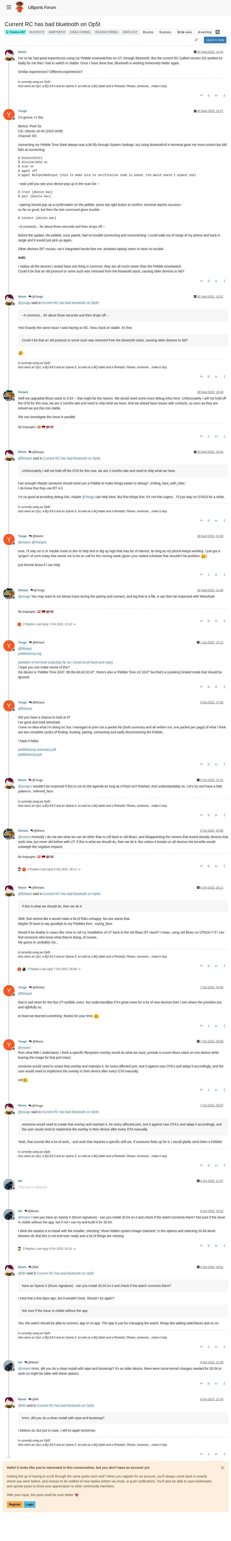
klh (20, 1181)
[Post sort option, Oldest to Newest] (196, 40)
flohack (23, 392)
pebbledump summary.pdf (37, 749)
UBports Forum (42, 7)
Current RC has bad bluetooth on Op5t (70, 303)
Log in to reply (215, 40)
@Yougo (35, 296)
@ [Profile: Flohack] (39, 542)
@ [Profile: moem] (24, 542)
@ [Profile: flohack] (25, 458)
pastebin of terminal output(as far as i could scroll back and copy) (65, 662)
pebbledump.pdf (30, 754)
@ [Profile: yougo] (24, 303)
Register (14, 1504)
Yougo (22, 111)
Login (29, 1504)
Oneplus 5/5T (15, 32)
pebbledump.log (30, 653)
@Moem (36, 536)
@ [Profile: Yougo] (88, 497)
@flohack (36, 452)
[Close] (222, 1467)
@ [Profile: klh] (22, 1273)
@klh (33, 1267)
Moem (22, 52)
